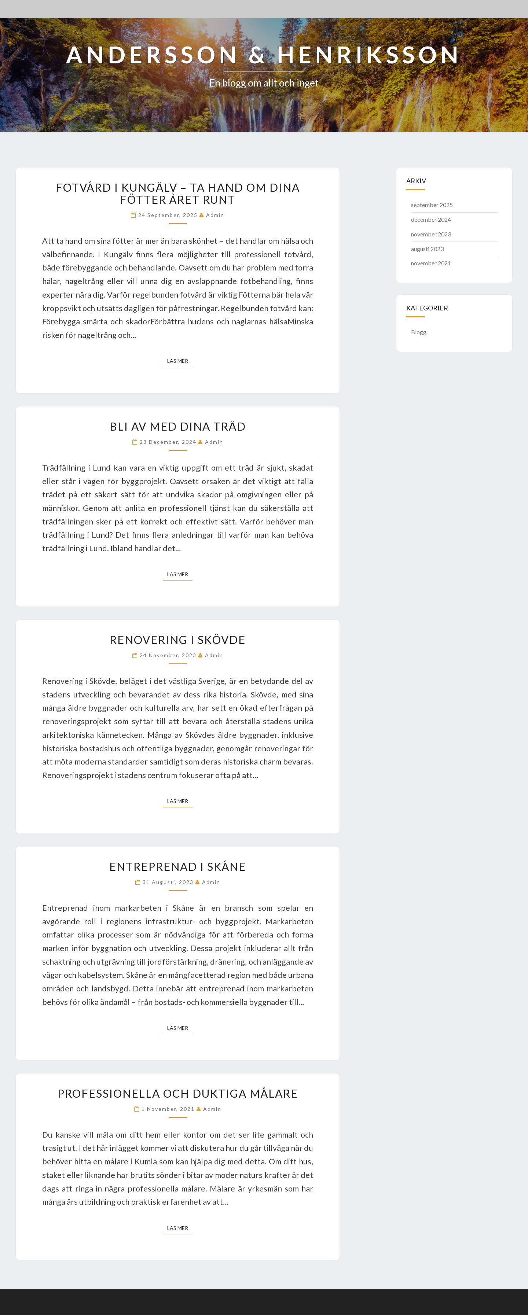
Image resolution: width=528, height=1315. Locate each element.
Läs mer (179, 360)
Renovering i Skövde (178, 639)
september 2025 (432, 204)
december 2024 (431, 219)
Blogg (418, 331)
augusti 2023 (427, 248)
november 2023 (431, 234)
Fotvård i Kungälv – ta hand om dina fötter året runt (178, 193)
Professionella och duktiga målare (178, 1093)
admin (215, 215)
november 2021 (431, 262)
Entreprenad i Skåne (177, 866)
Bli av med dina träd (178, 426)
